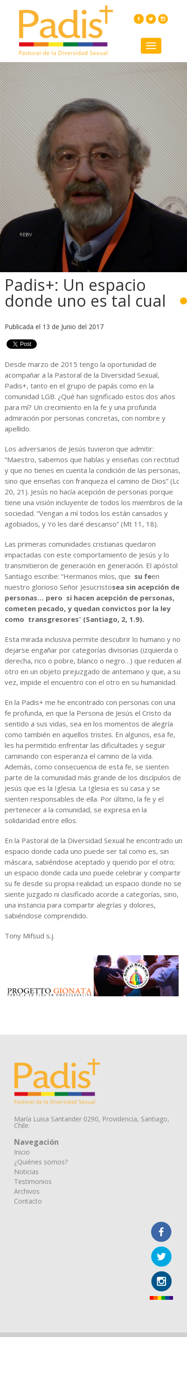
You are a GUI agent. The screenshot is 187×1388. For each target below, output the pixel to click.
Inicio (22, 1152)
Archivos (27, 1191)
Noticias (26, 1171)
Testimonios (33, 1181)
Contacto (28, 1201)
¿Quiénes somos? (41, 1161)
